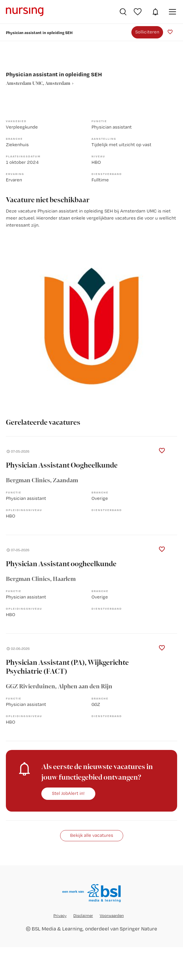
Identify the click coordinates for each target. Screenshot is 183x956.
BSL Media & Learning (57, 928)
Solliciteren (147, 32)
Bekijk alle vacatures (91, 835)
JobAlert (155, 11)
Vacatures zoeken (123, 11)
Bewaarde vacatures (138, 11)
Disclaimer (83, 915)
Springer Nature (138, 928)
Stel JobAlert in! (68, 793)
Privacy (60, 915)
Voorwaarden (112, 915)
